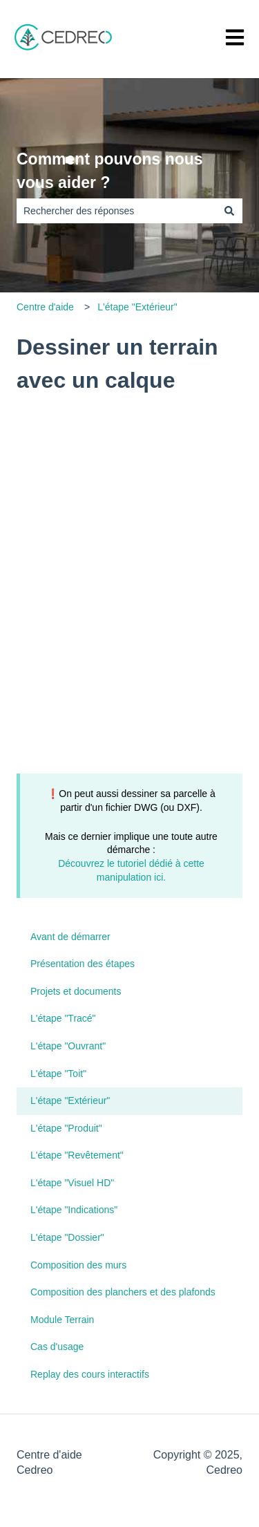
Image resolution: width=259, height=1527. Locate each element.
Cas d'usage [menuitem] (57, 1346)
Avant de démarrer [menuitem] (70, 936)
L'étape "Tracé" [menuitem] (63, 1018)
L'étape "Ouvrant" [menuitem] (68, 1045)
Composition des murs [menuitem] (78, 1265)
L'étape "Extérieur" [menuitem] (70, 1100)
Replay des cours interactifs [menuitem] (89, 1374)
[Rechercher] (229, 210)
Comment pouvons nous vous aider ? (110, 171)
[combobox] (116, 210)
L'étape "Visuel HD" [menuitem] (72, 1182)
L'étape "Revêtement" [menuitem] (77, 1155)
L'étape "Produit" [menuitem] (66, 1128)
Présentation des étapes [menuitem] (82, 963)
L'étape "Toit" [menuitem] (58, 1073)
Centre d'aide (45, 306)
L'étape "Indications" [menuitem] (73, 1209)
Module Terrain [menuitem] (62, 1319)
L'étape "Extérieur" (137, 306)
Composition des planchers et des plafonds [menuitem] (122, 1292)
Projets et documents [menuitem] (76, 991)
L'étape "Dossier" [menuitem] (67, 1237)
